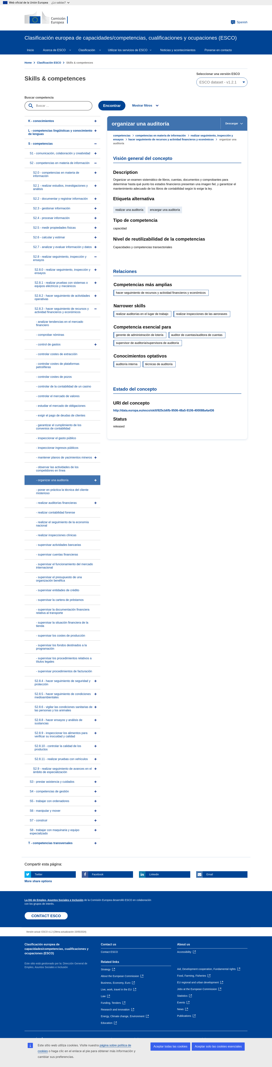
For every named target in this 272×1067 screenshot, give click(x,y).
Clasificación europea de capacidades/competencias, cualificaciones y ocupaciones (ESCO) (56, 949)
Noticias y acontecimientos (177, 50)
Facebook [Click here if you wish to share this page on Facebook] (97, 874)
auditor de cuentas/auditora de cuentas (197, 335)
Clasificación (86, 50)
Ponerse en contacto (218, 50)
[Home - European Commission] (51, 18)
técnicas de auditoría (159, 364)
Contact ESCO (109, 951)
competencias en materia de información (160, 135)
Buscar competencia (39, 97)
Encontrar (112, 106)
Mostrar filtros (142, 105)
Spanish (239, 22)
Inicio (30, 50)
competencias (121, 135)
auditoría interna (126, 364)
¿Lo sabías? (60, 2)
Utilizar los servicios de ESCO (128, 50)
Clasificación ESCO (49, 62)
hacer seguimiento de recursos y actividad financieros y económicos (171, 139)
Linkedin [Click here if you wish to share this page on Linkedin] (154, 874)
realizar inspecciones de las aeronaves (201, 314)
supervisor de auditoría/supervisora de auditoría (147, 343)
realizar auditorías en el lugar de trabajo (142, 314)
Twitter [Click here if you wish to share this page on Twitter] (38, 874)
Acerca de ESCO (54, 50)
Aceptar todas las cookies (170, 1046)
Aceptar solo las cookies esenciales (218, 1046)
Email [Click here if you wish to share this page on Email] (209, 874)
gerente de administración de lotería (139, 335)
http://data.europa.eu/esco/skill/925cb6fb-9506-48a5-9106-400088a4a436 (163, 410)
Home (28, 62)
